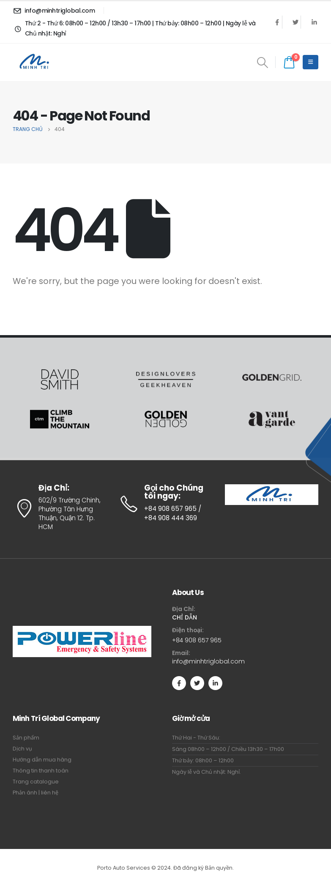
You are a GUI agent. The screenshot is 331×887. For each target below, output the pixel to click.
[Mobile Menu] (310, 62)
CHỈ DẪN (184, 617)
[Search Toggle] (262, 62)
